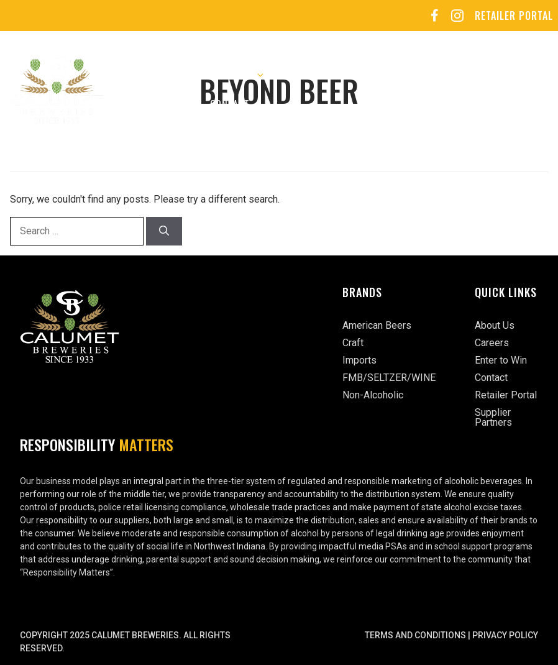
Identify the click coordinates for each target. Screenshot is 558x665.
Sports (441, 74)
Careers (314, 74)
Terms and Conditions (415, 635)
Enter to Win (149, 104)
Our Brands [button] (236, 74)
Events (379, 74)
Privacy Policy (505, 635)
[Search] (164, 231)
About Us (140, 74)
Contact (230, 104)
